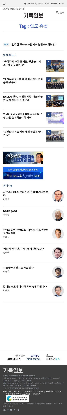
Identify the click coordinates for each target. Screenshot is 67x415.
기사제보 (39, 391)
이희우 (6, 199)
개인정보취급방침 (53, 391)
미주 (47, 3)
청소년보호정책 (12, 394)
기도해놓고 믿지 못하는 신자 (18, 267)
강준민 (6, 290)
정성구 (6, 214)
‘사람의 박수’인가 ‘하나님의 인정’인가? (23, 248)
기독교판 (30, 3)
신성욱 (6, 252)
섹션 (4, 3)
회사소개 (7, 391)
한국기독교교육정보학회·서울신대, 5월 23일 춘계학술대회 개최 (22, 115)
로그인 (61, 3)
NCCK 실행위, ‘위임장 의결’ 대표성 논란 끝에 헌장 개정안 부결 (23, 98)
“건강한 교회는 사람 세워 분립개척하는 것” (33, 44)
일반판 (40, 3)
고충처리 (26, 394)
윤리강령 (37, 394)
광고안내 (18, 391)
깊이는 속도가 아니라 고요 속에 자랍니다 (24, 286)
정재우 (6, 237)
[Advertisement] (33, 326)
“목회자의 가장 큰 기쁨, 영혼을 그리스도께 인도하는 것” (22, 63)
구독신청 (54, 3)
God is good (10, 211)
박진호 (6, 271)
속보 (6, 44)
